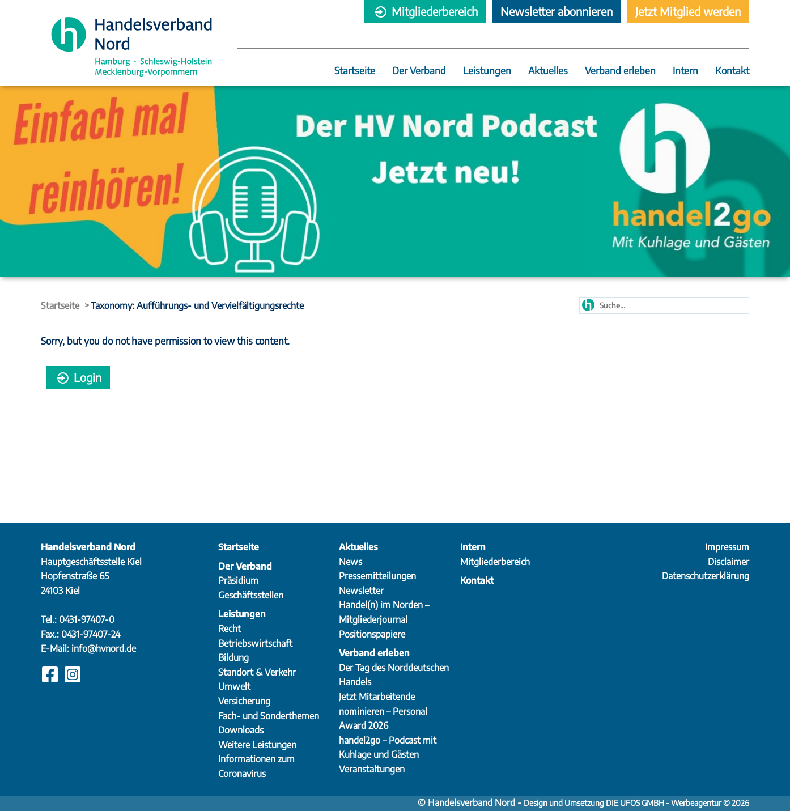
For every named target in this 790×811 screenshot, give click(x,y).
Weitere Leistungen (257, 744)
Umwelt (234, 686)
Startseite (354, 71)
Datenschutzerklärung (705, 575)
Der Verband (419, 71)
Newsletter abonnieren (556, 11)
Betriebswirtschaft (255, 643)
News (350, 561)
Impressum (727, 547)
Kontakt (732, 71)
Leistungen (487, 71)
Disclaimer (728, 561)
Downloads (241, 730)
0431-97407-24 (90, 634)
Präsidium (238, 580)
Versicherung (244, 701)
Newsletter (361, 590)
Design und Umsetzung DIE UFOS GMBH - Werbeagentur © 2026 (636, 803)
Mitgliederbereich (425, 11)
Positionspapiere (372, 634)
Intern (685, 71)
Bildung (233, 657)
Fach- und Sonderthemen (268, 715)
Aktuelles (548, 71)
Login (78, 377)
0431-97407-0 (86, 619)
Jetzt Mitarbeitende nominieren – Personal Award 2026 (383, 711)
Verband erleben (620, 71)
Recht (229, 628)
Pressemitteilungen (377, 575)
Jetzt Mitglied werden (688, 11)
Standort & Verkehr (257, 672)
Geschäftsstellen (250, 595)
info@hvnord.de (103, 648)
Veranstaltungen (372, 769)
